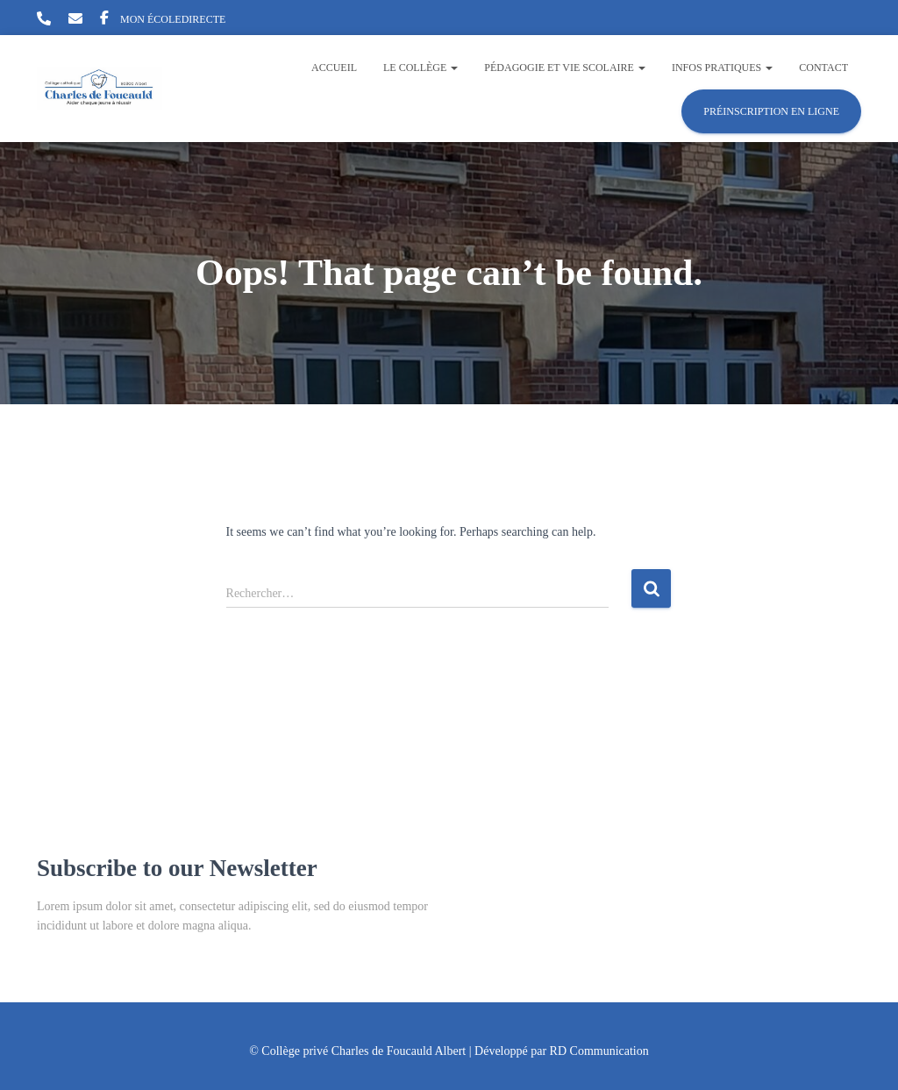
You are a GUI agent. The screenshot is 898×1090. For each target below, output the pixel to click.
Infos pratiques (722, 67)
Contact (823, 67)
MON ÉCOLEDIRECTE (172, 19)
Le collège (420, 67)
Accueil (334, 67)
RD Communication (599, 1051)
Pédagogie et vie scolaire (564, 67)
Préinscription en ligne (771, 111)
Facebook (104, 20)
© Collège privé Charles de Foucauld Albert (357, 1051)
